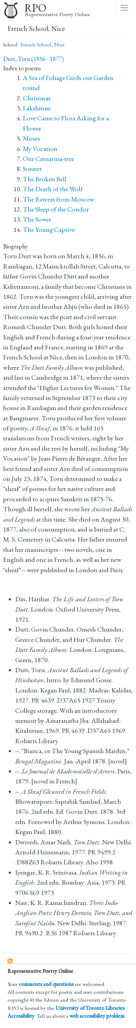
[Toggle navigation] (124, 8)
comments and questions (46, 983)
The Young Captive (49, 229)
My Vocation (40, 148)
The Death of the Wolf (53, 189)
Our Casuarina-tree (48, 158)
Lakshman (37, 108)
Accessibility (21, 1015)
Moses (31, 138)
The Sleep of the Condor (56, 209)
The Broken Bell (44, 179)
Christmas (37, 98)
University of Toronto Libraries (90, 1007)
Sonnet (32, 168)
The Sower (37, 219)
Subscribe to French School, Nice (10, 961)
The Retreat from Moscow (58, 199)
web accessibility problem (97, 1015)
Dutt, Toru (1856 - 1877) (33, 59)
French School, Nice (42, 44)
